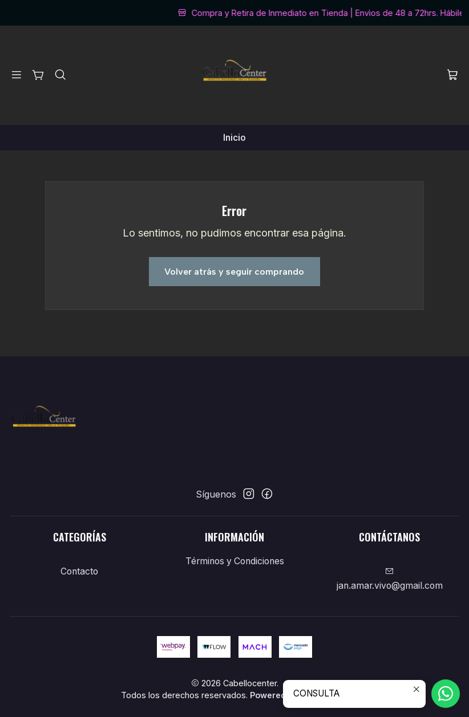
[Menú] (17, 75)
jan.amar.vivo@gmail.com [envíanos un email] (390, 579)
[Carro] (452, 75)
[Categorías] (38, 75)
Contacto (79, 571)
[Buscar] (60, 75)
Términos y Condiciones (234, 561)
